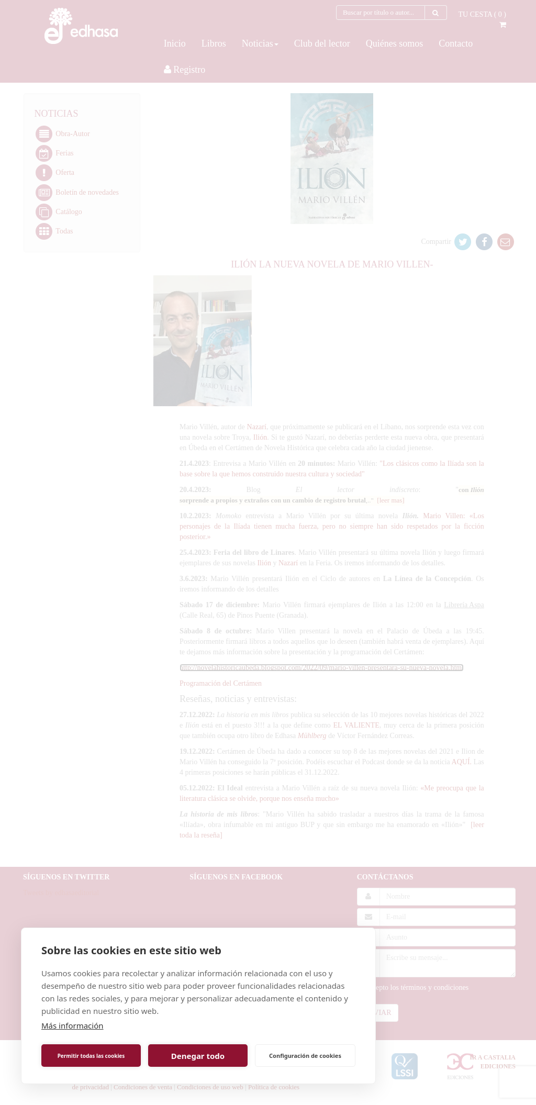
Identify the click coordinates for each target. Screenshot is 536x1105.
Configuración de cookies (305, 1055)
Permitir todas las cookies (91, 1055)
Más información (72, 1025)
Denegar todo (198, 1056)
